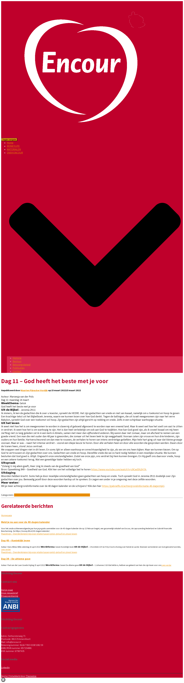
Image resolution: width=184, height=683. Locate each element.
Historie (17, 358)
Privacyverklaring (9, 596)
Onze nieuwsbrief (9, 592)
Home (10, 142)
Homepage (6, 515)
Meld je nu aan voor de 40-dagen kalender (25, 522)
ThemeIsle (31, 676)
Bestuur (17, 361)
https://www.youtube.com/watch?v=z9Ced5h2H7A (118, 469)
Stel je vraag (7, 589)
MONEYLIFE (13, 146)
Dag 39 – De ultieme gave (15, 558)
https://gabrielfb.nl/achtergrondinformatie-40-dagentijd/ (133, 486)
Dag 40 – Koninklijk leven (15, 540)
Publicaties (19, 368)
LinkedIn (5, 667)
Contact (17, 371)
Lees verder (6, 549)
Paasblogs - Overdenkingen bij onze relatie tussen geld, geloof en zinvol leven (52, 494)
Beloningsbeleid (21, 364)
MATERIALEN (14, 149)
